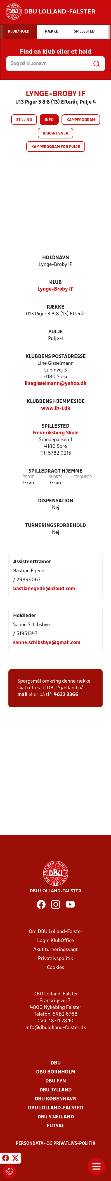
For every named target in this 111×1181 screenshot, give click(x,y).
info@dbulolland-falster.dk (55, 1027)
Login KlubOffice (55, 940)
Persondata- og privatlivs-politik (56, 1144)
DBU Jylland (55, 1090)
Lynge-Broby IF (55, 289)
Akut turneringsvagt (55, 949)
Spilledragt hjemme (55, 471)
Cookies (55, 967)
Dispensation (55, 501)
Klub (55, 282)
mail (22, 694)
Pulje (55, 332)
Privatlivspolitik (55, 958)
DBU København (56, 1099)
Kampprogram (81, 120)
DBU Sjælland (55, 1117)
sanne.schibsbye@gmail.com (47, 642)
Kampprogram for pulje (55, 147)
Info (49, 120)
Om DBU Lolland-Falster (55, 931)
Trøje (28, 477)
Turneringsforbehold (55, 525)
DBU (56, 1063)
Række (55, 307)
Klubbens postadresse (55, 356)
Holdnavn (55, 258)
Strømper (82, 477)
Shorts (55, 477)
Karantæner (55, 133)
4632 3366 (66, 694)
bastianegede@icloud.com (44, 589)
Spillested (55, 426)
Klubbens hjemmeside (56, 401)
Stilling (24, 120)
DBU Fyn (55, 1081)
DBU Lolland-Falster (55, 1108)
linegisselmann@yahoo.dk (55, 383)
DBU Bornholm (55, 1072)
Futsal (55, 1126)
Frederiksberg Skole (55, 433)
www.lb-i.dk (55, 408)
